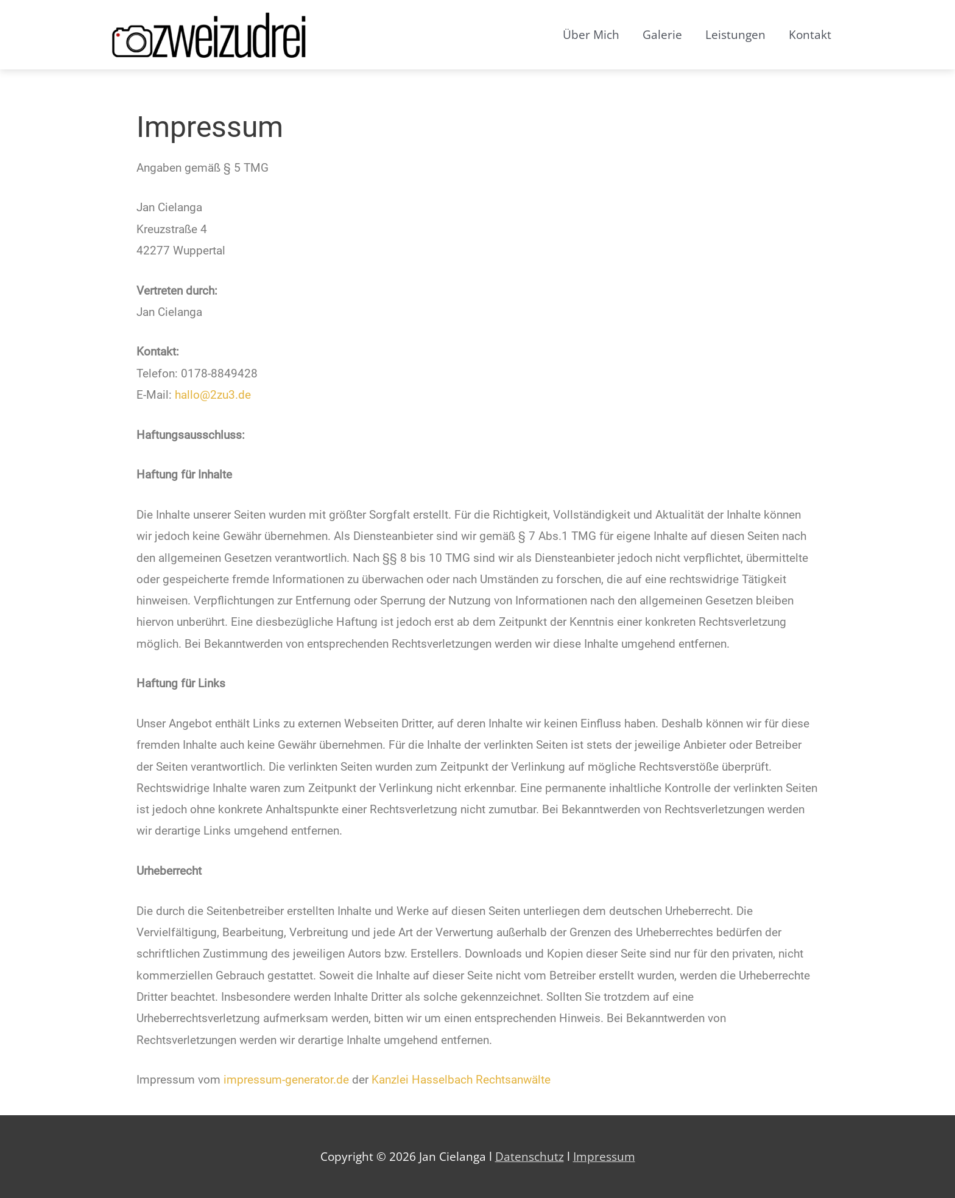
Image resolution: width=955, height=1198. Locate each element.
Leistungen (735, 35)
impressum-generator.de (286, 1080)
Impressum (604, 1157)
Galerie (662, 35)
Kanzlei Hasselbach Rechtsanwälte (461, 1080)
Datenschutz (529, 1157)
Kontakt (810, 35)
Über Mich (591, 35)
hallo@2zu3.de (213, 395)
